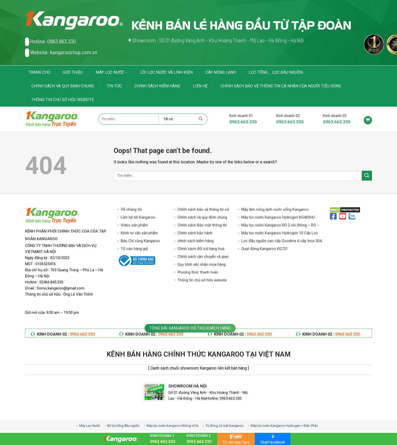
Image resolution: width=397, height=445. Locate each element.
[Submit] (367, 176)
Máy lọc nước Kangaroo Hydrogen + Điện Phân (284, 426)
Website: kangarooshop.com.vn (61, 52)
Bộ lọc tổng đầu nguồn (123, 426)
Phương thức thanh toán (197, 272)
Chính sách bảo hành (194, 233)
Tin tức (114, 86)
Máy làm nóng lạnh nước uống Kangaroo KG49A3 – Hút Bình (275, 209)
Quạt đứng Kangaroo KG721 (264, 248)
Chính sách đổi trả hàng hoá (200, 248)
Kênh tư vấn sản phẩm (139, 233)
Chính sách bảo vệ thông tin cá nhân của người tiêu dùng (281, 86)
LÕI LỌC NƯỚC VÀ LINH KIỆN (166, 72)
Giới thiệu (73, 72)
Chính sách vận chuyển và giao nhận (203, 257)
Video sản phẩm (134, 225)
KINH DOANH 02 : (66, 334)
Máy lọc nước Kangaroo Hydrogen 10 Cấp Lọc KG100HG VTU (279, 233)
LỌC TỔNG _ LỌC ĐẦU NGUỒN (276, 72)
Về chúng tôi (131, 209)
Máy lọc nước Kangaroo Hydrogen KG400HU (278, 217)
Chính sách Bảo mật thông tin (202, 225)
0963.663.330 (243, 121)
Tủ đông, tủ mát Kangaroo (225, 426)
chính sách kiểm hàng (157, 86)
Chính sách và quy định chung (62, 86)
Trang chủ (39, 72)
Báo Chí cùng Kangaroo (140, 241)
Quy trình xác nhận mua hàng (201, 264)
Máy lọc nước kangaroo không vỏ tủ (172, 426)
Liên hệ (200, 86)
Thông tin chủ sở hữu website (62, 99)
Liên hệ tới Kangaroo (138, 217)
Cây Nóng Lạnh (221, 72)
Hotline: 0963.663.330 (50, 41)
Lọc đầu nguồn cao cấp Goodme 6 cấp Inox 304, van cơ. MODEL (281, 241)
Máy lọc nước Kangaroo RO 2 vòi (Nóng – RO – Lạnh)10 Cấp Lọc (280, 225)
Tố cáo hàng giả (134, 248)
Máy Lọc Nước (112, 72)
